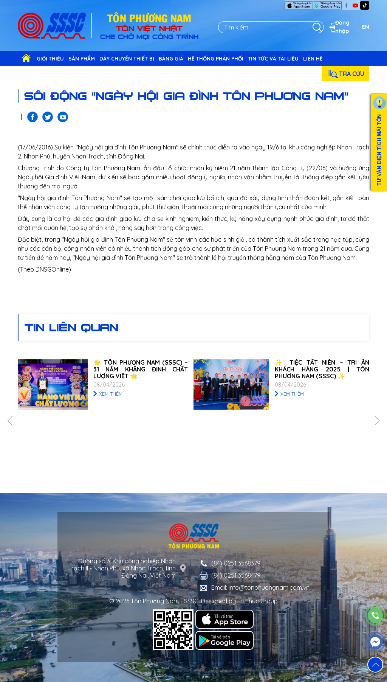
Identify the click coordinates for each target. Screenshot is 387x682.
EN (365, 26)
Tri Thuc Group (257, 601)
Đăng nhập (339, 26)
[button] (375, 665)
